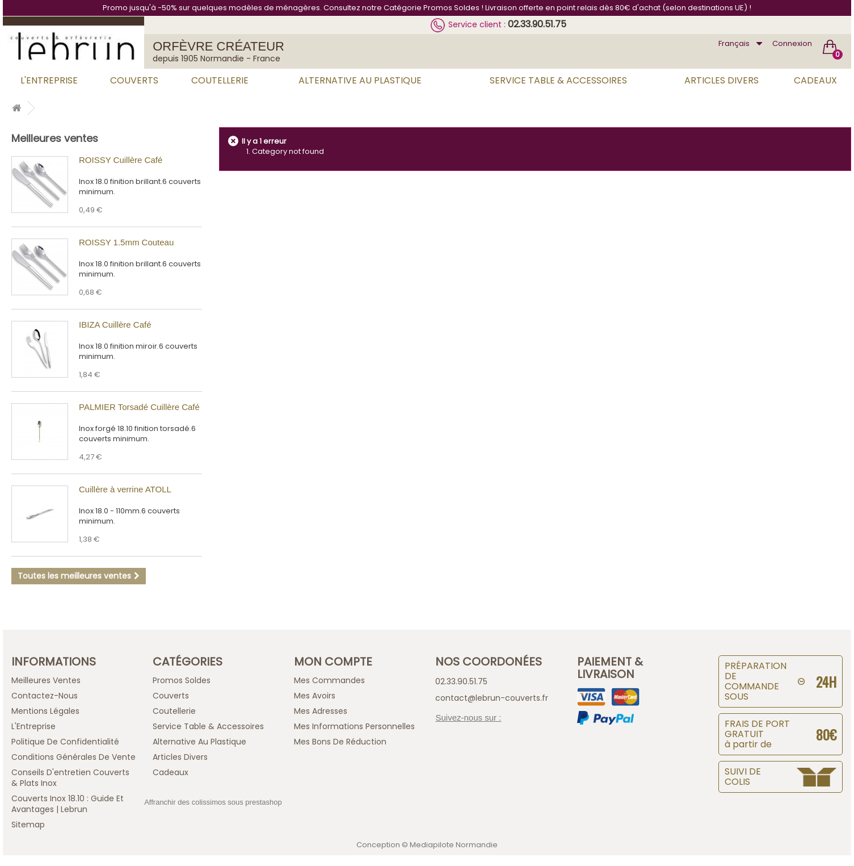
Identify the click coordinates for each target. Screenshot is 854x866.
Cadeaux (815, 80)
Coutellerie (220, 80)
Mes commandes (329, 680)
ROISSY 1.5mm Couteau (126, 242)
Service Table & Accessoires (558, 80)
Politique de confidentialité (65, 741)
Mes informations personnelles (354, 726)
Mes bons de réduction (340, 741)
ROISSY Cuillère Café (120, 160)
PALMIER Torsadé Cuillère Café (139, 407)
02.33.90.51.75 (537, 24)
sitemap (28, 824)
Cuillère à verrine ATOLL (125, 489)
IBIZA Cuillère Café (115, 324)
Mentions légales (45, 711)
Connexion (792, 43)
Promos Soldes (182, 680)
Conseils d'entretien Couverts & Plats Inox (70, 778)
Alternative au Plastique (360, 80)
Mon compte (333, 662)
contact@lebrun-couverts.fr (491, 698)
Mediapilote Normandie (454, 844)
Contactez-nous (44, 695)
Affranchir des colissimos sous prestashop (213, 802)
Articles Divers (721, 80)
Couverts (134, 80)
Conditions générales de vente (73, 757)
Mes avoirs (314, 695)
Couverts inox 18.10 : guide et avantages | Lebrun (67, 804)
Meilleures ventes (54, 138)
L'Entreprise (49, 80)
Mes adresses (320, 711)
